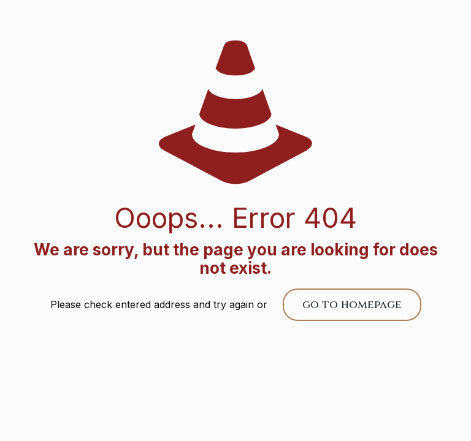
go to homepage (352, 304)
